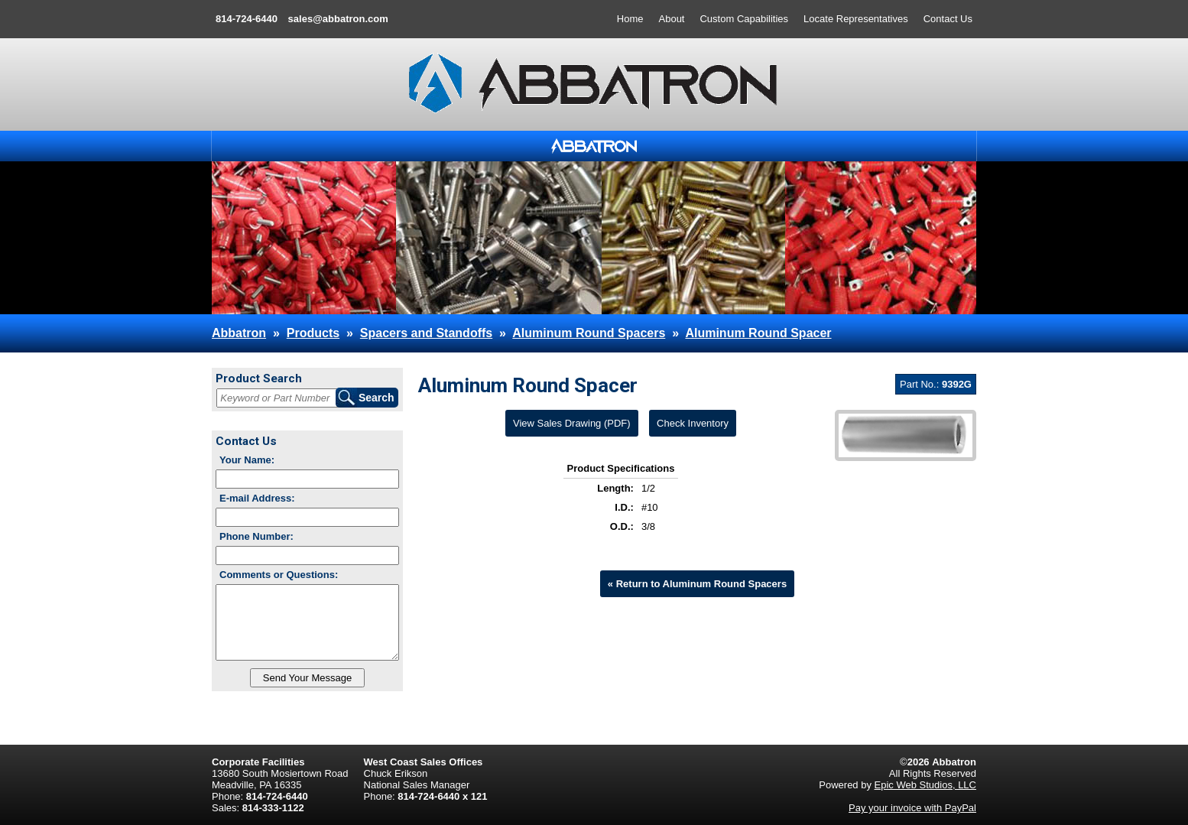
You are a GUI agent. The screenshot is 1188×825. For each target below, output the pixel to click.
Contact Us (947, 18)
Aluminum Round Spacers (588, 332)
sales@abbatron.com (338, 18)
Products (313, 332)
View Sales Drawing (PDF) (572, 423)
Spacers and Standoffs (426, 332)
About (672, 18)
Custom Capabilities (743, 18)
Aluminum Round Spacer (758, 332)
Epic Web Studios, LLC (925, 785)
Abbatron (239, 332)
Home (630, 18)
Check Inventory (693, 423)
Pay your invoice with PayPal (912, 808)
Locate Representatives (855, 18)
